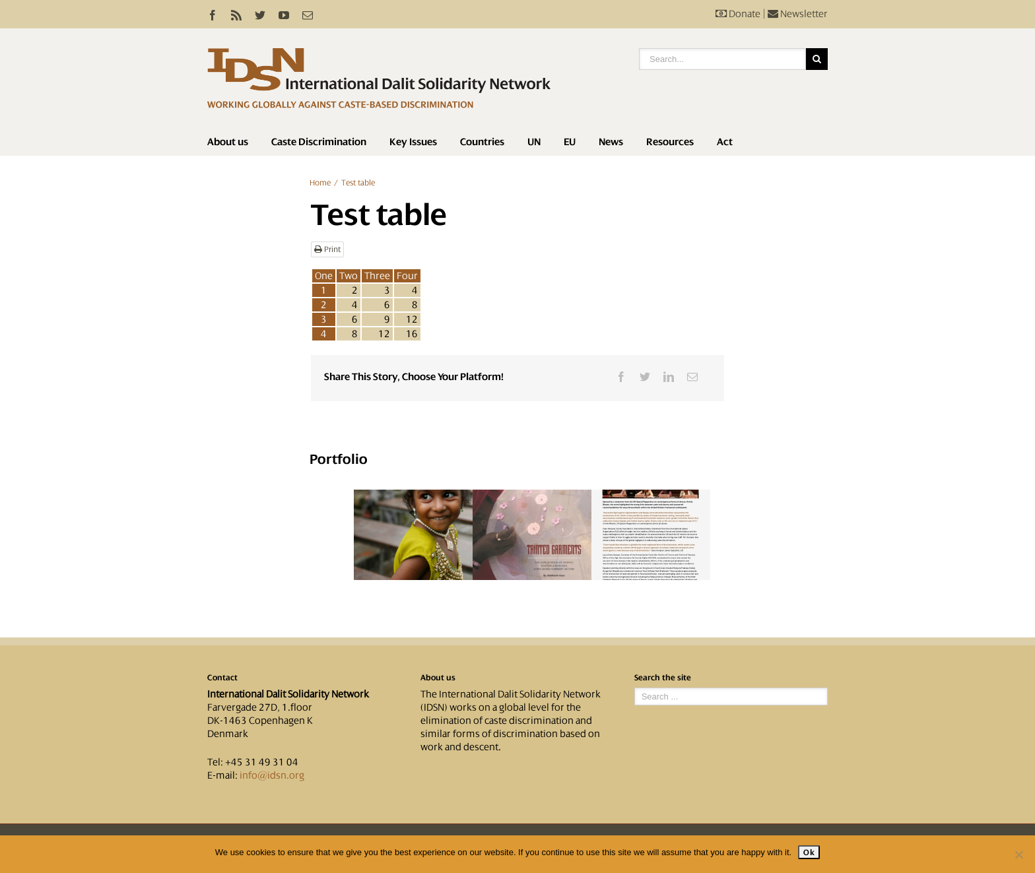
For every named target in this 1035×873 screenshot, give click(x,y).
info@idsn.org (272, 775)
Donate (738, 14)
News (611, 142)
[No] (1018, 854)
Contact (222, 677)
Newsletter (798, 14)
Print (327, 249)
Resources (670, 142)
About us (227, 142)
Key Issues (413, 142)
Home (320, 182)
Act (725, 142)
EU (570, 142)
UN (534, 142)
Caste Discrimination (318, 142)
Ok (809, 852)
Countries (482, 142)
